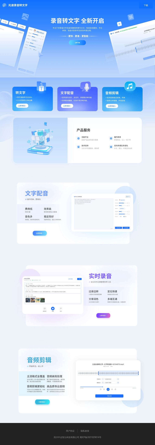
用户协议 (70, 431)
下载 (146, 5)
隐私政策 (85, 431)
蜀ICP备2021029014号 (90, 437)
